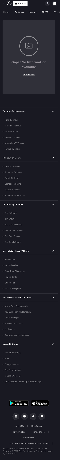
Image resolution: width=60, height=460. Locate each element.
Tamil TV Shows (12, 131)
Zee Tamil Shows (12, 236)
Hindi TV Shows (11, 120)
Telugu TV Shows (12, 137)
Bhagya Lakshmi (12, 364)
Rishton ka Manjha (13, 352)
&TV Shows (10, 218)
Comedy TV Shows (13, 183)
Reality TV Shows (12, 189)
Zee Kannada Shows (14, 230)
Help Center (36, 426)
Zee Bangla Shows (13, 242)
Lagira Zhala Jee (12, 317)
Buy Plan (20, 3)
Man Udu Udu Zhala (14, 323)
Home (6, 12)
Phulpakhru (10, 329)
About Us (20, 426)
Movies (32, 12)
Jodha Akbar (10, 259)
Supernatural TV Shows (15, 195)
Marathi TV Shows (13, 125)
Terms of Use (39, 432)
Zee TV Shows (11, 213)
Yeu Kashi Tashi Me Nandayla (18, 312)
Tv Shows (19, 12)
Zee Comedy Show (13, 370)
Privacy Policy (19, 432)
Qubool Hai (10, 282)
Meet (7, 358)
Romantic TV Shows (13, 172)
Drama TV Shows (12, 166)
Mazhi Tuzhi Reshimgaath (16, 306)
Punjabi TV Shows (12, 149)
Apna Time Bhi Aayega (15, 271)
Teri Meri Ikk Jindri (13, 288)
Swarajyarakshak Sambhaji (17, 335)
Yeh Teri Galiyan (12, 265)
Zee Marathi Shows (13, 224)
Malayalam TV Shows (14, 143)
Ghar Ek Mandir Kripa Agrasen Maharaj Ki (23, 381)
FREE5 (45, 12)
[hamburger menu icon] (54, 3)
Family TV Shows (12, 178)
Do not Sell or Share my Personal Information (29, 443)
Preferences (28, 437)
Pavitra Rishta (11, 277)
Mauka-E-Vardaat (12, 375)
